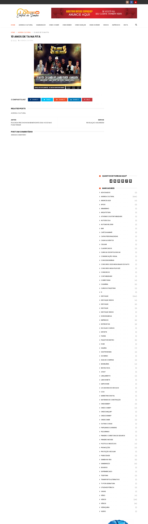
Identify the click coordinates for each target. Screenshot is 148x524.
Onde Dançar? (106, 269)
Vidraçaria (105, 365)
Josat (103, 229)
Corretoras (105, 137)
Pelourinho (105, 289)
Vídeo (103, 353)
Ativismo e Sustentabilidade (111, 74)
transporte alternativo (110, 337)
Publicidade (105, 313)
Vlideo (103, 369)
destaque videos (107, 157)
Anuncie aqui (106, 58)
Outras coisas (106, 281)
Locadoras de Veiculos (110, 245)
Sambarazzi (41, 25)
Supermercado (106, 329)
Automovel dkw (107, 82)
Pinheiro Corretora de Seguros (113, 293)
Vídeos (103, 361)
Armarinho (105, 66)
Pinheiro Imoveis (107, 297)
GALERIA (104, 205)
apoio (103, 62)
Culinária (104, 141)
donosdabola (106, 173)
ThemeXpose (24, 521)
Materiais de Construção (111, 257)
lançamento (106, 233)
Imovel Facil (105, 225)
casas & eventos (107, 98)
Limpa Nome (105, 241)
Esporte (104, 189)
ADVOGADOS (105, 50)
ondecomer (105, 277)
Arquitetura (106, 70)
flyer (103, 201)
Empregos (116, 25)
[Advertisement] (118, 494)
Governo (104, 213)
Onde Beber (67, 25)
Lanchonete (105, 237)
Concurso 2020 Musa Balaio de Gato (115, 121)
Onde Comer (54, 25)
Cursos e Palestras (108, 145)
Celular (104, 101)
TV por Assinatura (108, 341)
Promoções (105, 305)
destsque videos (107, 169)
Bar (102, 86)
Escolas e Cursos (107, 185)
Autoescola (105, 78)
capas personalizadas (109, 94)
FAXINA (103, 193)
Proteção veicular (108, 309)
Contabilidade (106, 133)
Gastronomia (106, 209)
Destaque (104, 153)
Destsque (104, 165)
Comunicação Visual (109, 113)
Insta (126, 25)
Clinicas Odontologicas (110, 109)
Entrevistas (105, 181)
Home (13, 25)
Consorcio (105, 129)
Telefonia (104, 333)
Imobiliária (105, 221)
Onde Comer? (106, 265)
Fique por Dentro (107, 197)
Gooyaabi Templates (49, 521)
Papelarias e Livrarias (109, 285)
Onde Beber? (105, 261)
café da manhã (106, 90)
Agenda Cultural (26, 25)
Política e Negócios (108, 301)
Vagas (103, 349)
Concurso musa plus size (110, 125)
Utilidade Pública (107, 345)
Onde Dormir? (106, 273)
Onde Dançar (80, 25)
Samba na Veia (106, 317)
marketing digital (108, 253)
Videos (106, 25)
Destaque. (105, 161)
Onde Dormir (94, 25)
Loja (102, 249)
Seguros (104, 325)
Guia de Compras (107, 217)
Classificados (106, 105)
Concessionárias (107, 117)
